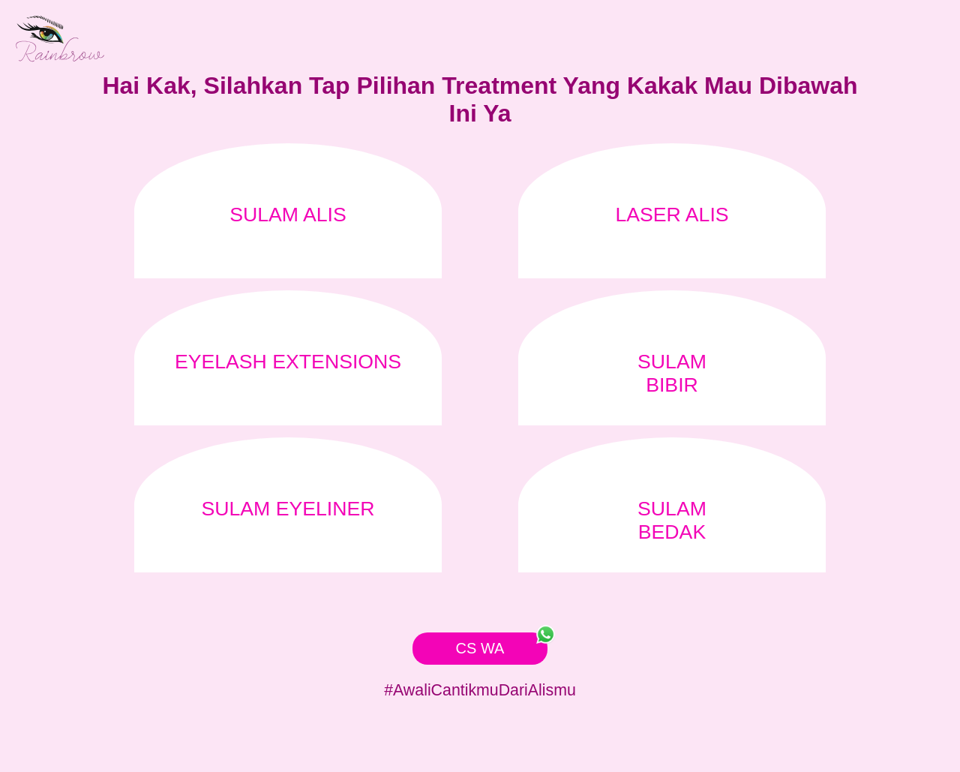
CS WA (502, 644)
